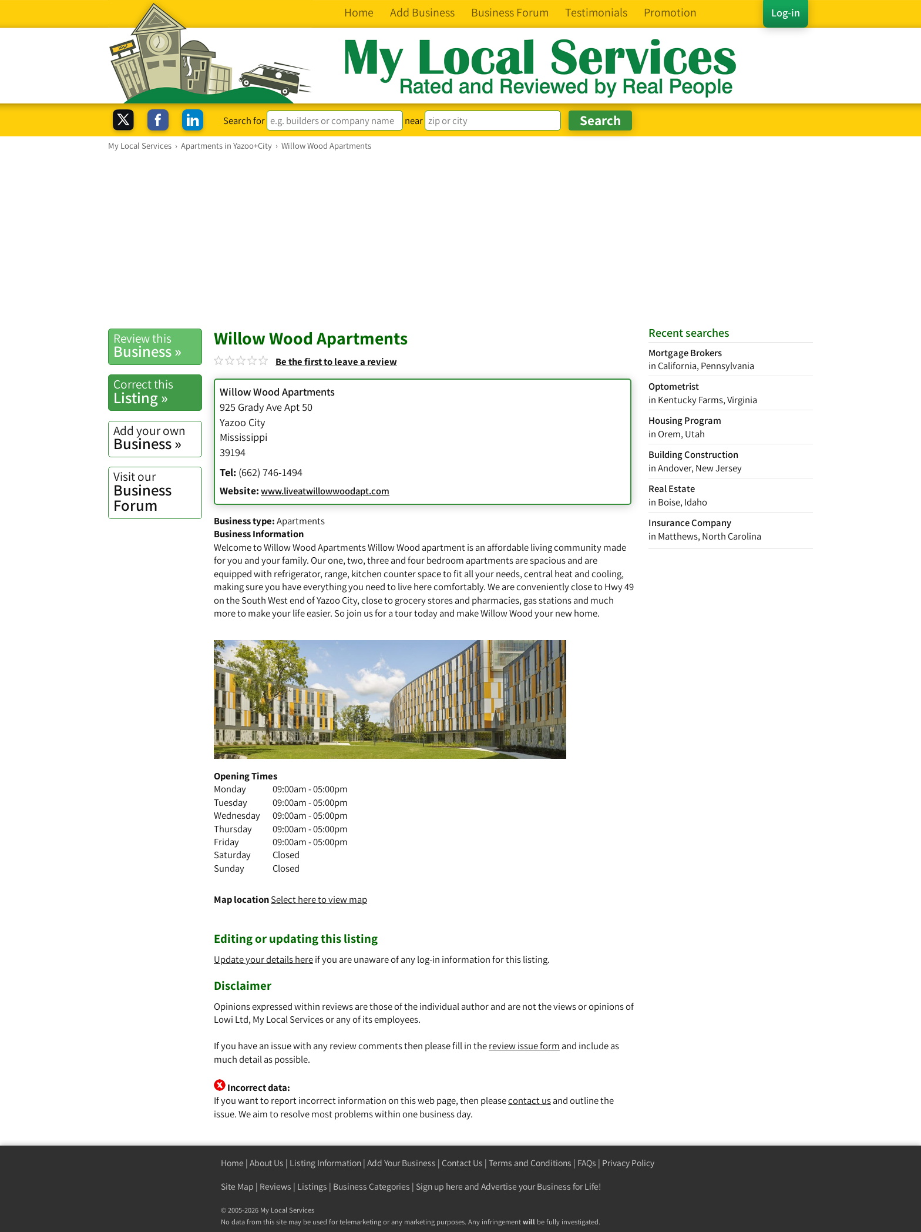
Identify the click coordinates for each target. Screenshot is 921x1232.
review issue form (524, 1045)
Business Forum (157, 491)
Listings (312, 1186)
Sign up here (439, 1186)
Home (232, 1163)
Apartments (301, 520)
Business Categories (371, 1186)
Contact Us (462, 1163)
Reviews (275, 1186)
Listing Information (325, 1163)
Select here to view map (319, 899)
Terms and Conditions (530, 1163)
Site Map (237, 1186)
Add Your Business (401, 1163)
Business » (157, 345)
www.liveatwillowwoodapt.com (325, 490)
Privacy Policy (628, 1163)
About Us (267, 1163)
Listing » (157, 391)
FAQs (586, 1163)
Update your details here (263, 959)
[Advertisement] (460, 239)
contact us (529, 1100)
